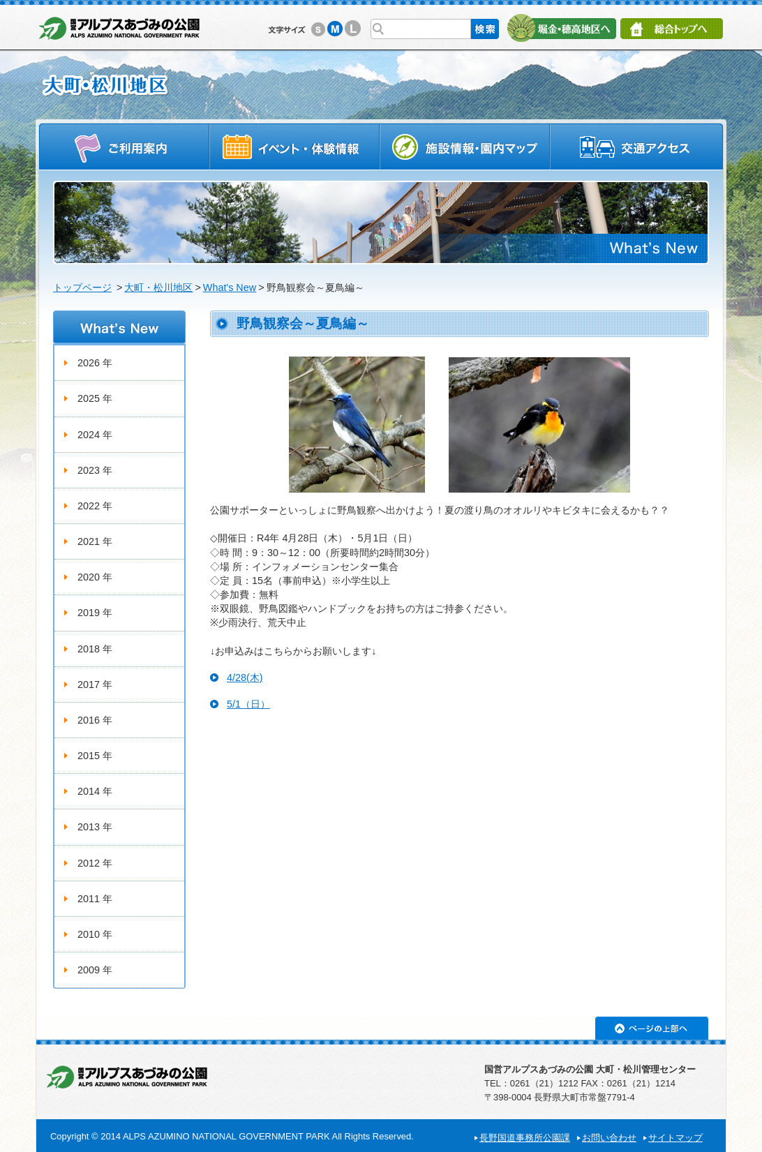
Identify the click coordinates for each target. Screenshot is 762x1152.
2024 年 (94, 434)
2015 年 (94, 755)
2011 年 (94, 898)
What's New (229, 287)
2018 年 (94, 648)
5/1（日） (248, 704)
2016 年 (94, 720)
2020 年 (94, 577)
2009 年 (94, 969)
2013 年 (94, 826)
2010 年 (94, 934)
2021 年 (94, 541)
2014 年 (94, 791)
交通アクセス (637, 146)
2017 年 (94, 684)
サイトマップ (675, 1137)
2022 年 (94, 505)
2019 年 (94, 612)
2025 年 (94, 398)
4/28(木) (245, 677)
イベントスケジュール (294, 146)
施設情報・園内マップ (465, 146)
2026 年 (94, 362)
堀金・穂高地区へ (561, 28)
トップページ (82, 287)
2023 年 (94, 470)
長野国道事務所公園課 (524, 1137)
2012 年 (94, 863)
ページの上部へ (651, 1028)
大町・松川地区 (158, 287)
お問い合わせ (609, 1137)
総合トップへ (671, 28)
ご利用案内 (123, 146)
